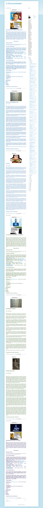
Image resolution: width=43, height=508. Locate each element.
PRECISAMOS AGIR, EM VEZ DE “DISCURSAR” (32, 90)
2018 (29, 58)
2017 (29, 59)
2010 (29, 186)
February (30, 180)
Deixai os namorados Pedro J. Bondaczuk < (32, 145)
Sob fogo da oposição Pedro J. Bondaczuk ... (32, 106)
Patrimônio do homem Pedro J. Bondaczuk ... (32, 163)
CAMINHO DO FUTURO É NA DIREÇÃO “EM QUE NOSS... (33, 171)
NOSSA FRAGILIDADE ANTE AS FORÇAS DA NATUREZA (32, 142)
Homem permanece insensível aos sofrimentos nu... (32, 139)
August (30, 175)
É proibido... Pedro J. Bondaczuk (32, 77)
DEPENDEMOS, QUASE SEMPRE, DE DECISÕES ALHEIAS (33, 146)
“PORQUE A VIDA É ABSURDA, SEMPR (33, 105)
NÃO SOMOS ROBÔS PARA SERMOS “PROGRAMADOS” (33, 66)
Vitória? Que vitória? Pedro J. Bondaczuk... (32, 147)
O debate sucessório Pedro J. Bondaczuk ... (32, 136)
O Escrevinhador (14, 3)
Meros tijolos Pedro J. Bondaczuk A (32, 130)
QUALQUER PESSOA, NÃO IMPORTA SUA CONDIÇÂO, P (33, 78)
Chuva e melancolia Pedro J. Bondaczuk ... (32, 126)
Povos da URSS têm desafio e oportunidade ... (32, 151)
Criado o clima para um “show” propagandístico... (32, 132)
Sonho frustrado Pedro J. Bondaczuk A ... (33, 79)
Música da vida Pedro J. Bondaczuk (32, 173)
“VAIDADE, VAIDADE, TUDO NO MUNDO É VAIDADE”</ (32, 74)
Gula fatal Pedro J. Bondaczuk (32, 65)
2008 (29, 188)
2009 (29, 187)
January (30, 181)
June (29, 177)
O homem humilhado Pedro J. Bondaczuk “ (32, 111)
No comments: (14, 88)
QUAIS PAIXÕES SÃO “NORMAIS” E (32, 63)
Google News (35, 16)
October (30, 62)
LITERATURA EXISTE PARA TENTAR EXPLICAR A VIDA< (33, 158)
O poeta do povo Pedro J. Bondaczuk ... (33, 100)
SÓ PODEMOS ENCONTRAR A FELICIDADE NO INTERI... (32, 81)
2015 (29, 182)
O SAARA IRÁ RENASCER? (32, 138)
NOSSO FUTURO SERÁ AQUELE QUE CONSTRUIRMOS (33, 98)
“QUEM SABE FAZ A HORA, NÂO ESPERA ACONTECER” (32, 101)
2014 (29, 183)
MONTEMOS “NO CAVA (31, 124)
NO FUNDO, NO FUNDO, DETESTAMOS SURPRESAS (32, 150)
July (29, 176)
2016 (29, 60)
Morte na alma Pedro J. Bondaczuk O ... (33, 119)
